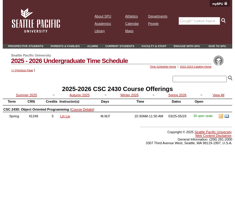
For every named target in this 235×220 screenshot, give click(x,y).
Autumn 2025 (79, 95)
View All (218, 95)
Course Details (82, 109)
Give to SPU (217, 46)
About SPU (103, 16)
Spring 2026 (177, 95)
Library (100, 31)
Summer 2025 (26, 95)
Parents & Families (65, 46)
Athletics (131, 16)
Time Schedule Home (163, 66)
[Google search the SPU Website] (199, 21)
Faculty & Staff (154, 46)
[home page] (36, 31)
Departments (157, 16)
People (153, 23)
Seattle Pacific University (213, 132)
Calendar (132, 23)
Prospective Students (25, 46)
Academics (103, 23)
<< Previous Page (22, 70)
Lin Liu (65, 116)
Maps (129, 31)
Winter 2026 (129, 95)
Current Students (119, 46)
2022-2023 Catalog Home (195, 66)
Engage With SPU (187, 46)
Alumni (92, 46)
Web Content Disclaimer (213, 136)
